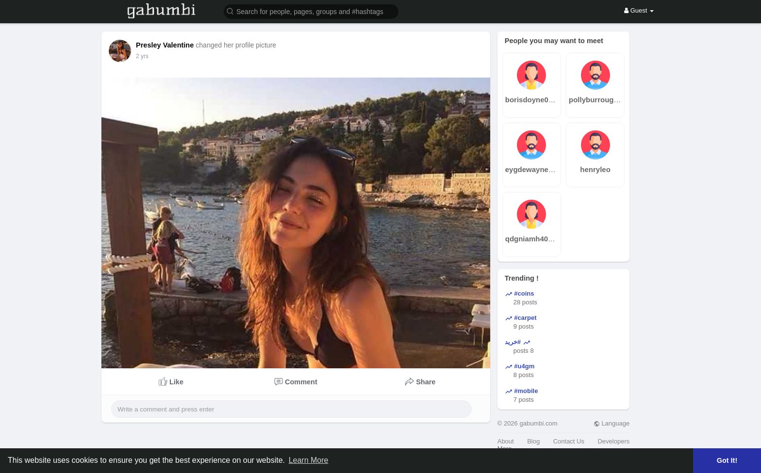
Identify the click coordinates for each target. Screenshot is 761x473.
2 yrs (142, 56)
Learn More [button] (309, 460)
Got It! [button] (727, 460)
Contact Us (568, 441)
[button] (311, 11)
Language (611, 423)
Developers (613, 441)
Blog (533, 441)
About (505, 441)
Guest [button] (639, 10)
